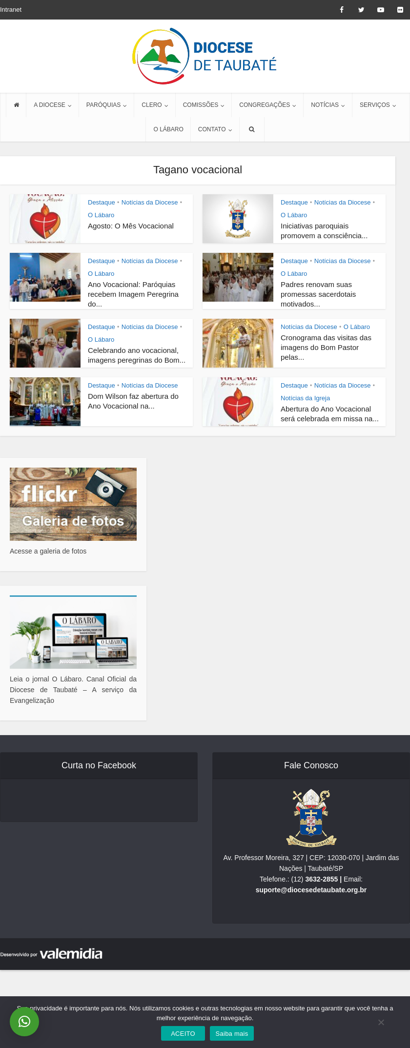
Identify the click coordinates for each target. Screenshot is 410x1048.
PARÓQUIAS (103, 105)
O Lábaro (101, 215)
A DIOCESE (49, 105)
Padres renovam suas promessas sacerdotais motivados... (318, 294)
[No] (381, 1022)
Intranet (10, 9)
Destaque (101, 202)
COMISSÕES (201, 105)
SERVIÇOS (375, 105)
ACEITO (183, 1033)
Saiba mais (232, 1033)
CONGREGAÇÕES (264, 105)
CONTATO (212, 129)
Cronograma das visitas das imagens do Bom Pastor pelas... (326, 347)
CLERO (152, 105)
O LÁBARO (168, 129)
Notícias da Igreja (305, 398)
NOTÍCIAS (325, 105)
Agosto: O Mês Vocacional (131, 226)
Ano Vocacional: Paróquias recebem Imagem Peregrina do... (133, 294)
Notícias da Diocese (150, 202)
